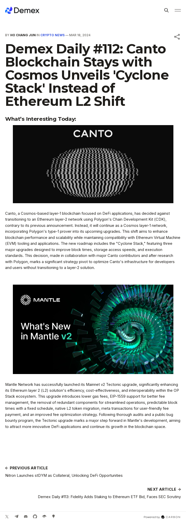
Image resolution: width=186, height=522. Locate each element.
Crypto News (52, 35)
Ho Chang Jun (23, 35)
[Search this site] (166, 10)
